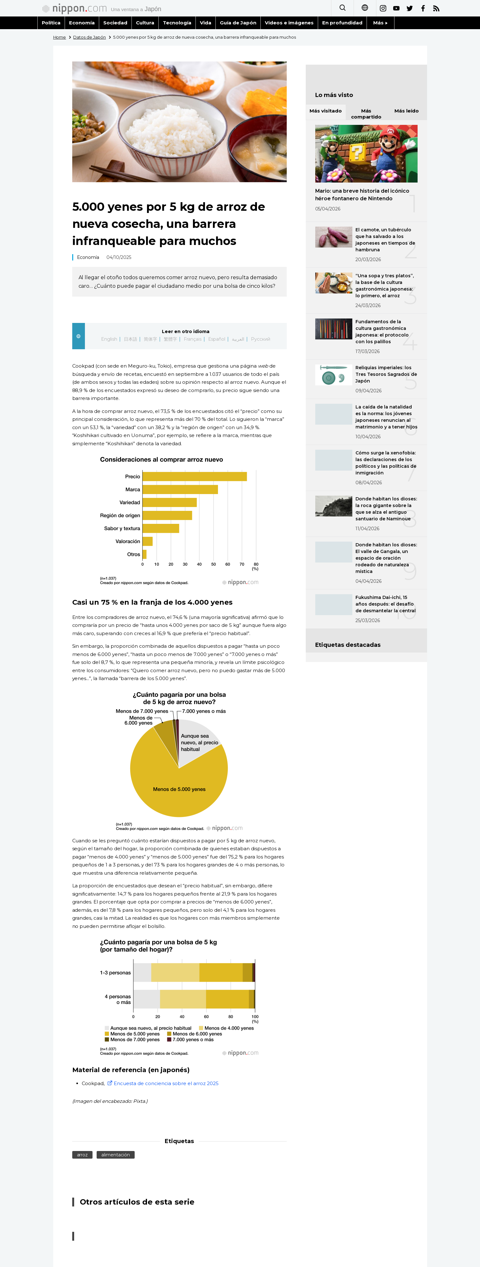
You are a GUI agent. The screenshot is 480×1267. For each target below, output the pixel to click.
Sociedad (115, 23)
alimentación (115, 1155)
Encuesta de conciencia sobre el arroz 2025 (162, 1083)
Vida (205, 23)
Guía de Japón (238, 23)
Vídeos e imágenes (289, 23)
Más (380, 23)
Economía (82, 23)
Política (51, 23)
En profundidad (342, 23)
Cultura (145, 23)
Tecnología (177, 23)
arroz (82, 1155)
